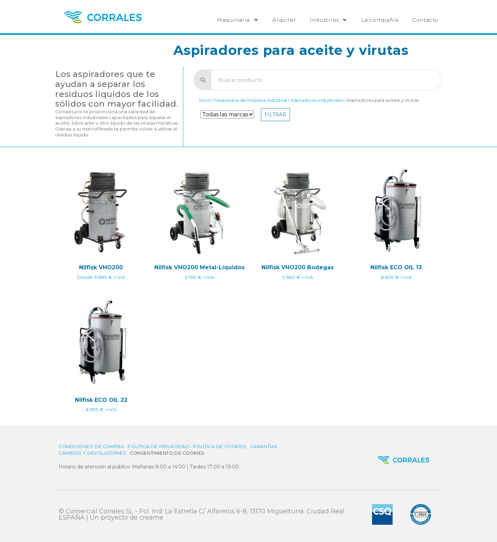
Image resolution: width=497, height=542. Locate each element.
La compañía (380, 20)
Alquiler (284, 20)
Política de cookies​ (219, 446)
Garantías (264, 446)
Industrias (328, 20)
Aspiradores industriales (317, 100)
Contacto (425, 20)
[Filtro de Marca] (227, 114)
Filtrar (275, 115)
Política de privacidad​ (158, 446)
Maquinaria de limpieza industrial (250, 100)
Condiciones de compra (91, 446)
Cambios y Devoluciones (92, 453)
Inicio (205, 100)
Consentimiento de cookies (167, 453)
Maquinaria (238, 20)
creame (151, 517)
